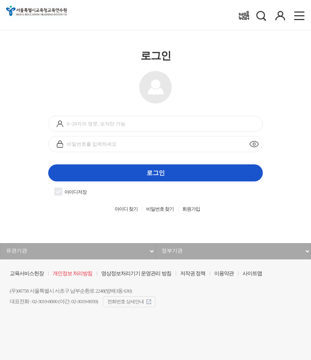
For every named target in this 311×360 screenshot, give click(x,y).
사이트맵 (252, 273)
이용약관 (224, 273)
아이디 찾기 (126, 209)
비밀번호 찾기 (160, 209)
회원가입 (191, 209)
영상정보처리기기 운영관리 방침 (136, 273)
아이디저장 (70, 192)
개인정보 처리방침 (72, 273)
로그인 (156, 172)
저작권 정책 (192, 273)
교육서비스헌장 (27, 273)
